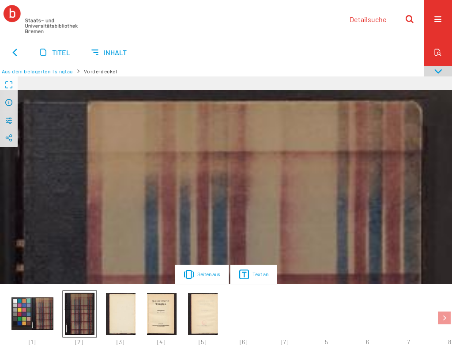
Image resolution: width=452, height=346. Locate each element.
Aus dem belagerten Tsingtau (37, 71)
